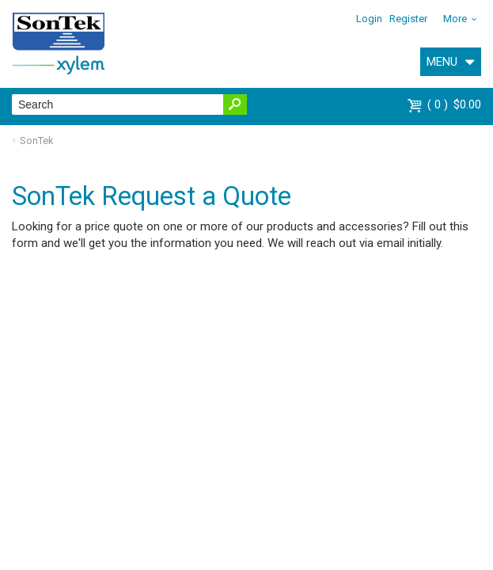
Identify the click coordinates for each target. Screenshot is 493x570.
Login (369, 19)
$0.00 (454, 104)
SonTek (37, 140)
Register (408, 19)
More (455, 19)
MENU (442, 62)
